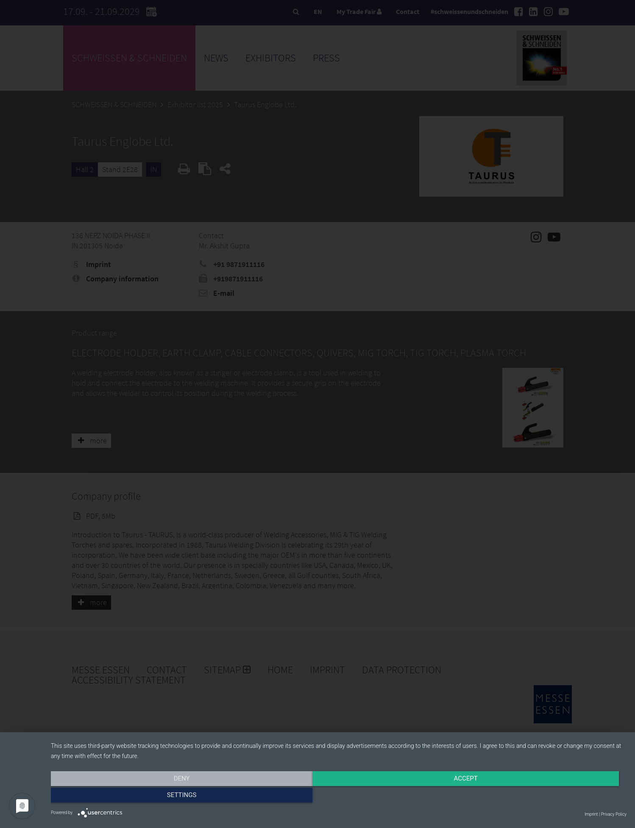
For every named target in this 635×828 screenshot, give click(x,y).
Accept (339, 797)
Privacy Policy (614, 814)
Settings (540, 797)
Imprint (591, 814)
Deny (137, 797)
